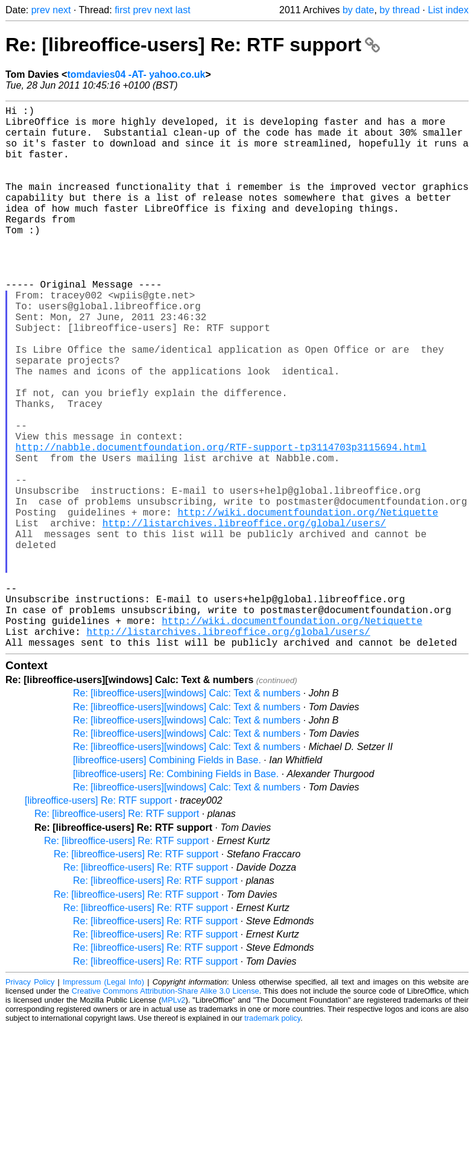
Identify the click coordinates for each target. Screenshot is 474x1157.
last (183, 10)
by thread (399, 10)
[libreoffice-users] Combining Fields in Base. (167, 880)
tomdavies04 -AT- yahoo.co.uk (136, 74)
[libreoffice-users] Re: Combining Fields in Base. (176, 894)
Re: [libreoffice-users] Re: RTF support (192, 44)
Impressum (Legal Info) (103, 1102)
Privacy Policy (29, 1102)
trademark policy (272, 1138)
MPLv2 (174, 1120)
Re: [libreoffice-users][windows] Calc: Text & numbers (186, 814)
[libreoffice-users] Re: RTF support (98, 921)
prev (40, 10)
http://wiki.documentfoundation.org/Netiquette (307, 603)
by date (358, 10)
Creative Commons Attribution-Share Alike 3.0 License (165, 1111)
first (122, 10)
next (61, 10)
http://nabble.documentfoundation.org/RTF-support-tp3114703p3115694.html (221, 524)
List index (448, 10)
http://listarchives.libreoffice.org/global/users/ (244, 616)
